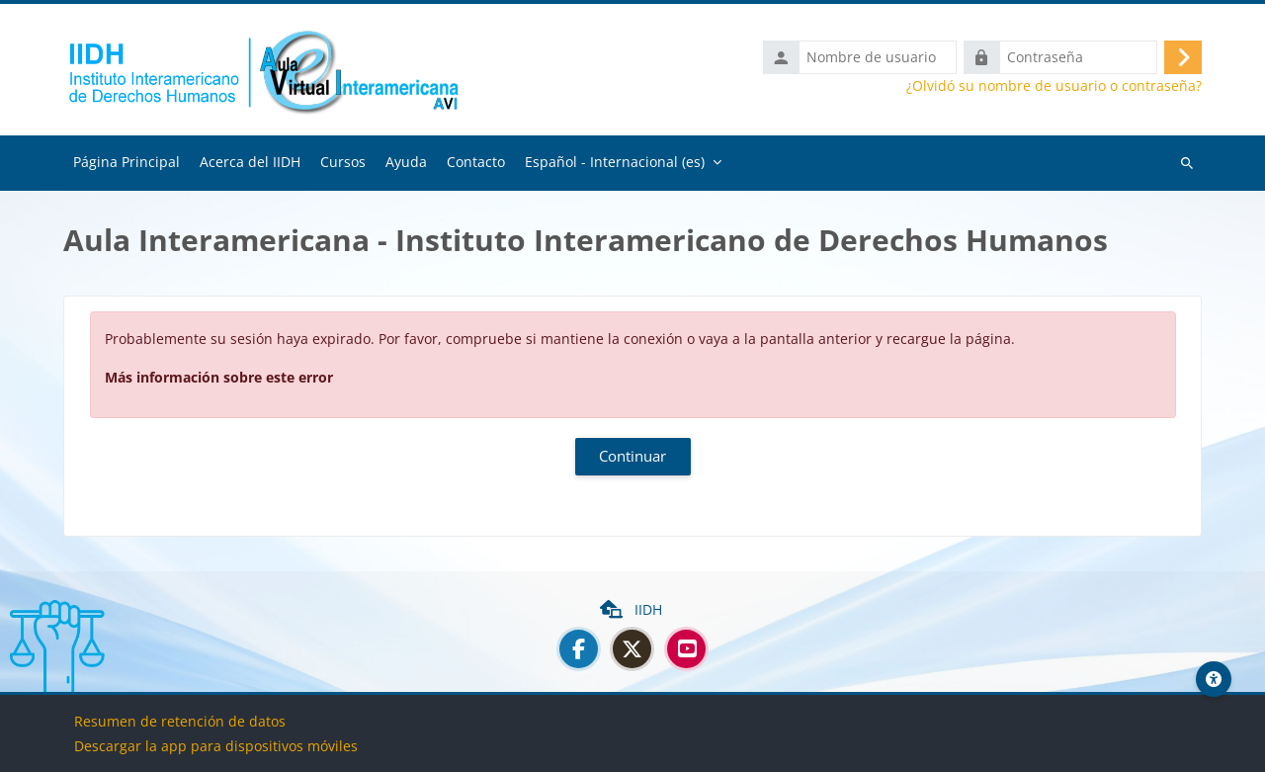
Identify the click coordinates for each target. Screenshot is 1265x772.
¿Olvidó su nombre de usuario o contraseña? (1054, 87)
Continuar (632, 458)
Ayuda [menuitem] (406, 162)
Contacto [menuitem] (476, 162)
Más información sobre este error (219, 378)
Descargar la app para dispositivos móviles (216, 745)
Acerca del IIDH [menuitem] (250, 162)
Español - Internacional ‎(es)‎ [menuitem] (615, 162)
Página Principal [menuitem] (126, 162)
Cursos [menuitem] (343, 162)
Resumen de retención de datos (180, 721)
